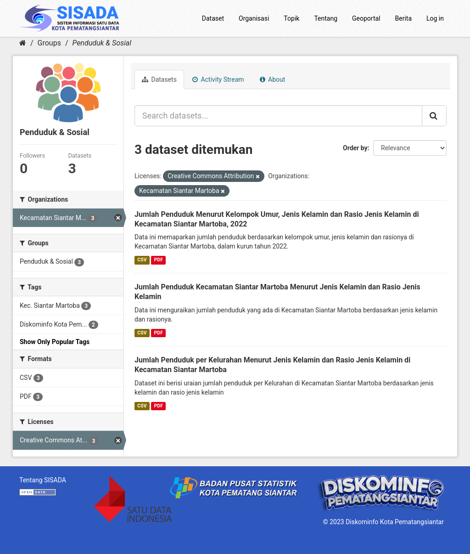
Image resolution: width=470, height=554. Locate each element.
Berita (403, 18)
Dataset (213, 18)
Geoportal (366, 18)
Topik (291, 18)
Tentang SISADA (42, 480)
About (272, 79)
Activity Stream (218, 79)
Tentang (325, 18)
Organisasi (254, 18)
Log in (435, 18)
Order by (355, 148)
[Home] (22, 43)
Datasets (159, 79)
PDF (158, 260)
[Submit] (434, 115)
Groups (49, 43)
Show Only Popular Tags (55, 341)
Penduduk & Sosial (101, 43)
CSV (141, 260)
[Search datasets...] (278, 115)
